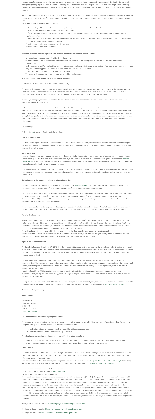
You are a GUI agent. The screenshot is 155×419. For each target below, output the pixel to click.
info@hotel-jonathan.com (114, 284)
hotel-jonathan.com (82, 185)
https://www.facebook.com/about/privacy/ (105, 361)
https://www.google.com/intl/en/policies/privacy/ (63, 409)
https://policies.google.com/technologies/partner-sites (64, 404)
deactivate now (59, 372)
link (32, 132)
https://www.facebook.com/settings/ (100, 363)
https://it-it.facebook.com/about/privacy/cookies (58, 413)
